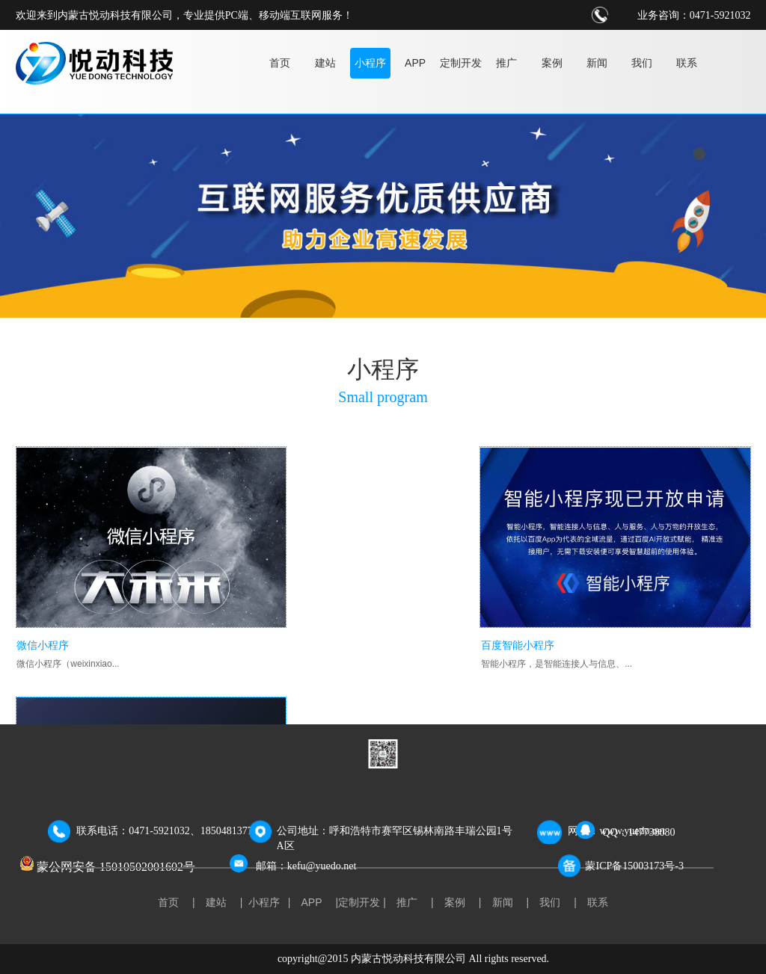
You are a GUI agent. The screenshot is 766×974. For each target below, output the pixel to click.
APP (415, 63)
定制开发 (461, 63)
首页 (279, 63)
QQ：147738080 (638, 832)
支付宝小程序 (546, 622)
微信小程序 (42, 622)
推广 (506, 63)
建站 (325, 63)
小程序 (370, 63)
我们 (641, 63)
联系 (686, 63)
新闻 (596, 63)
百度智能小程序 (302, 622)
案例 (552, 63)
